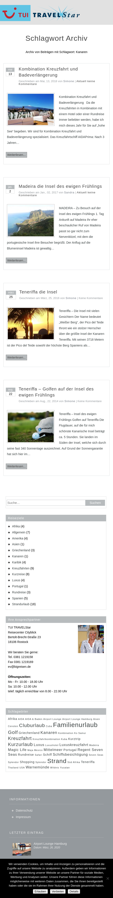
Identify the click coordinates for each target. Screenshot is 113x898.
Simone (68, 81)
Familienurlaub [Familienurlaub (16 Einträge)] (75, 724)
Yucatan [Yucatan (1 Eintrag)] (65, 767)
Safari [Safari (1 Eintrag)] (38, 755)
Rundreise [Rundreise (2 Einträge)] (26, 754)
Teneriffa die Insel (38, 292)
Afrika (16, 526)
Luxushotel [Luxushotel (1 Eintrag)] (52, 745)
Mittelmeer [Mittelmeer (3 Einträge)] (53, 750)
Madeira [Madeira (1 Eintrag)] (94, 745)
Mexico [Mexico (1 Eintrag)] (38, 750)
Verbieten (58, 891)
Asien (16, 544)
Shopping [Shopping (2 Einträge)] (27, 762)
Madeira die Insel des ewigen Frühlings (60, 186)
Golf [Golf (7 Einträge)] (13, 732)
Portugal (17, 586)
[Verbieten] (107, 878)
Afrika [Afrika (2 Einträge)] (12, 719)
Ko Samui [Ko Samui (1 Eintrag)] (80, 733)
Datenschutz (24, 810)
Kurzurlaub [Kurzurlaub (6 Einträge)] (20, 744)
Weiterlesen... (16, 155)
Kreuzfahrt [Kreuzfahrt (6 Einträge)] (20, 738)
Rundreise (19, 592)
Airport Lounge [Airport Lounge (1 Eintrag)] (52, 719)
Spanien (17, 598)
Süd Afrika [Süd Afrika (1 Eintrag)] (73, 762)
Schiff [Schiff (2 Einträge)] (47, 754)
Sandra (69, 192)
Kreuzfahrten (20, 568)
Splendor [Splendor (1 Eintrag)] (41, 762)
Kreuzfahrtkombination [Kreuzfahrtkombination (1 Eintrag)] (46, 739)
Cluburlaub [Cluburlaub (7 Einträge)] (32, 725)
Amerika (17, 538)
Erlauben (40, 891)
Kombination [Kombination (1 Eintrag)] (65, 733)
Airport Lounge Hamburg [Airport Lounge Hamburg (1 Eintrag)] (77, 719)
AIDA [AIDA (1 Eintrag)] (21, 719)
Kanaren (18, 556)
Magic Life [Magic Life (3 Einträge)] (17, 750)
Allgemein (18, 532)
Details (73, 891)
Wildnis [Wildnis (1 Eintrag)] (54, 767)
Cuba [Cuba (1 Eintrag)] (49, 726)
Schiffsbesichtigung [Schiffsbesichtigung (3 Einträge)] (70, 754)
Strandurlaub (20, 604)
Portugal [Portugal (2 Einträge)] (70, 750)
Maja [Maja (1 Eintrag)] (30, 750)
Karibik (16, 562)
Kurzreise (18, 574)
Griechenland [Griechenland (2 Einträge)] (29, 733)
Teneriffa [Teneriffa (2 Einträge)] (88, 762)
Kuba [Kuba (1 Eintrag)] (64, 739)
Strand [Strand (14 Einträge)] (56, 760)
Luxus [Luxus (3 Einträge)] (39, 745)
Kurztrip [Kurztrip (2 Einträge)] (74, 739)
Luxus (16, 580)
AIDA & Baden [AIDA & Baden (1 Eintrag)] (33, 719)
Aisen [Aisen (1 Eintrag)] (96, 719)
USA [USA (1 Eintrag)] (22, 767)
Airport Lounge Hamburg (50, 843)
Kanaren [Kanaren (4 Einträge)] (48, 732)
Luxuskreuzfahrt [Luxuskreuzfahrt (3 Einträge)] (73, 745)
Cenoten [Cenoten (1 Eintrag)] (13, 726)
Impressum (23, 817)
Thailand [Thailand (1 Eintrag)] (13, 767)
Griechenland (21, 550)
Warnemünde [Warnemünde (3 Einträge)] (37, 767)
